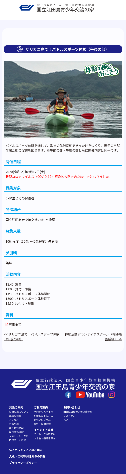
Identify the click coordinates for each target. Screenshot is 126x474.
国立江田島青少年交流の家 (77, 411)
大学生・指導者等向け (46, 438)
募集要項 (15, 324)
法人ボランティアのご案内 (25, 450)
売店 (65, 419)
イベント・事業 (43, 430)
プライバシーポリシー (23, 463)
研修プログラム (42, 419)
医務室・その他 (17, 439)
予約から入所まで (43, 411)
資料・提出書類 (42, 423)
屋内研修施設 (16, 431)
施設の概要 (15, 415)
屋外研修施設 (16, 427)
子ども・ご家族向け (44, 434)
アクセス (14, 419)
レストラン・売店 (18, 435)
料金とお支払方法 (43, 415)
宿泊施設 (14, 423)
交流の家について (18, 411)
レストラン (69, 415)
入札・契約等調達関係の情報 (27, 456)
